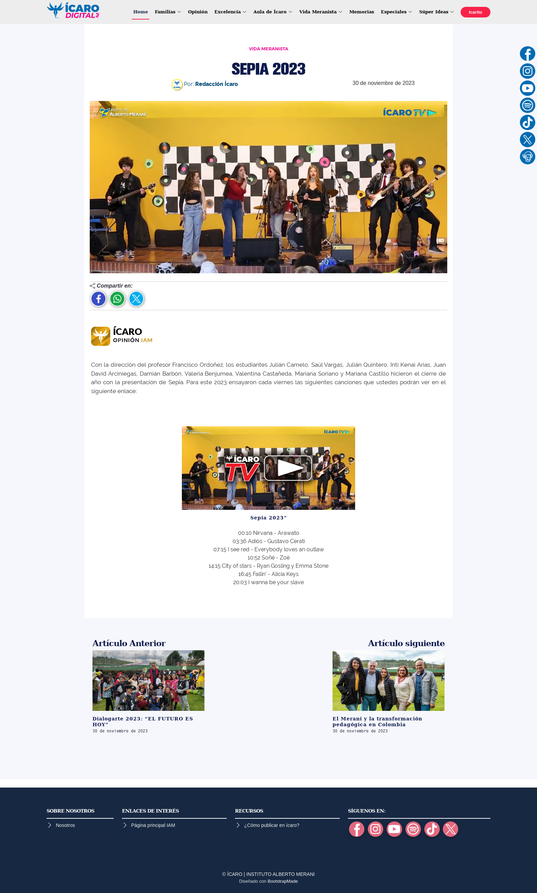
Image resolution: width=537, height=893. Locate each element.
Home (140, 11)
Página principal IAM (153, 825)
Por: (205, 84)
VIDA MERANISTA (268, 48)
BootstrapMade (282, 881)
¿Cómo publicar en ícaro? (271, 825)
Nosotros (65, 825)
